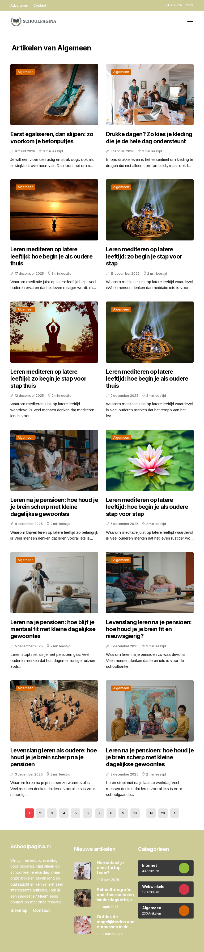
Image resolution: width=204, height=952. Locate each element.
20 (163, 813)
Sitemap (19, 910)
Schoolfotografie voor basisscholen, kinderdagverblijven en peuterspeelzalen (117, 895)
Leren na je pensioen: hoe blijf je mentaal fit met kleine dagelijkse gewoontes (52, 629)
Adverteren (19, 5)
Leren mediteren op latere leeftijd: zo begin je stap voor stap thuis (48, 378)
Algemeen (25, 72)
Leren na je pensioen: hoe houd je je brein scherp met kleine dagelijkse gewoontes (54, 506)
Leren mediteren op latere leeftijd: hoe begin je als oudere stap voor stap (147, 506)
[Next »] (174, 813)
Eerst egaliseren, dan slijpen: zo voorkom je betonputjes (51, 137)
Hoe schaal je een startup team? (110, 867)
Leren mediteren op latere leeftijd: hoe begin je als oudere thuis (51, 256)
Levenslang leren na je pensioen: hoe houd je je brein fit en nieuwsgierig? (149, 629)
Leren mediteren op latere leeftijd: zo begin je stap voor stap (144, 256)
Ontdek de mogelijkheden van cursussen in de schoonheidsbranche (118, 922)
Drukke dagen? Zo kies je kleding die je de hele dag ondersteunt (149, 137)
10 (135, 813)
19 (151, 813)
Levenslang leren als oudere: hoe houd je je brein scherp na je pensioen (53, 757)
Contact (39, 5)
